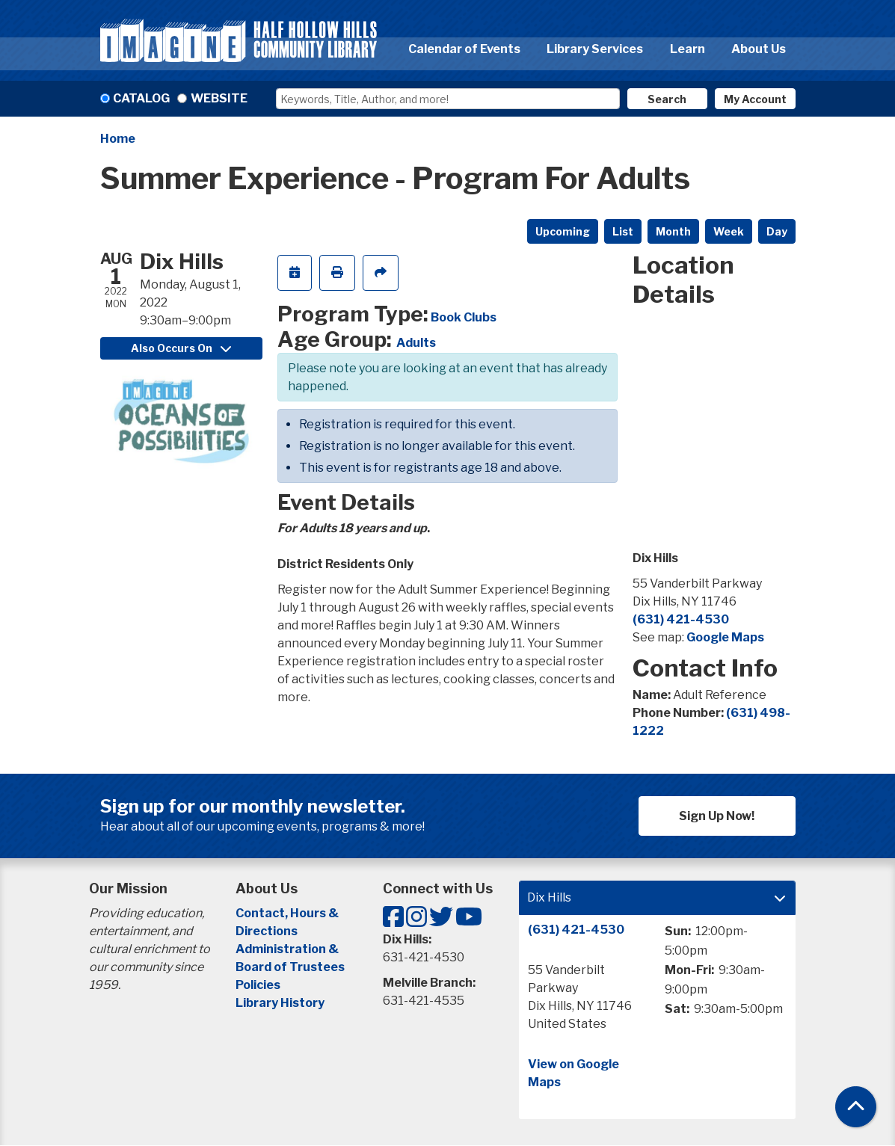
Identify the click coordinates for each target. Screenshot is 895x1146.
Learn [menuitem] (687, 49)
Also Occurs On (181, 348)
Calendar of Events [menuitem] (464, 49)
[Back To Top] (855, 1106)
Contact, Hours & (288, 913)
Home (117, 139)
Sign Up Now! (716, 816)
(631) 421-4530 (681, 619)
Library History (280, 1003)
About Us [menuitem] (758, 49)
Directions (267, 931)
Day (776, 231)
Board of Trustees (290, 967)
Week (728, 231)
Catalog (141, 98)
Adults (416, 343)
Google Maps (725, 637)
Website (219, 98)
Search (667, 99)
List (622, 231)
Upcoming (562, 231)
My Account (755, 99)
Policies (258, 985)
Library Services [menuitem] (595, 49)
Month (673, 231)
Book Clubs (463, 317)
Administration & (288, 949)
